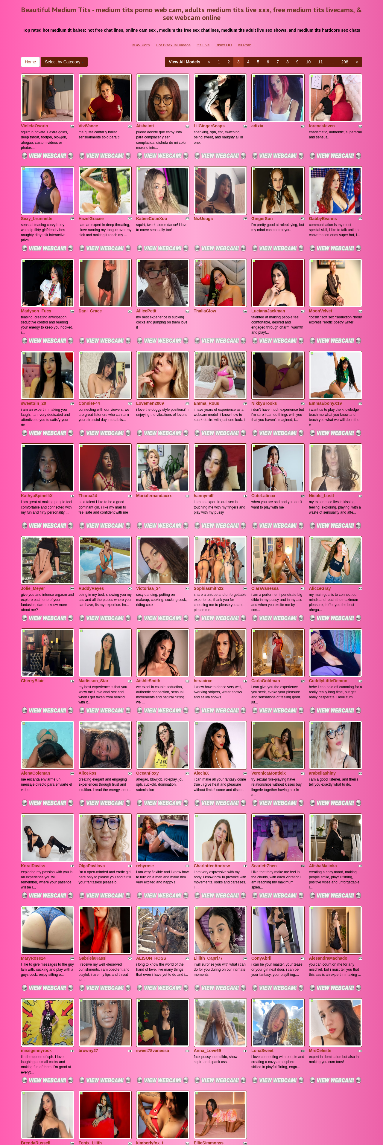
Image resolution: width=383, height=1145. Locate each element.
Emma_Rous (206, 365)
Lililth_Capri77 (208, 862)
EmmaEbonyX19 (325, 365)
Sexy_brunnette (36, 199)
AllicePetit (146, 282)
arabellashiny (322, 696)
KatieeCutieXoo (151, 199)
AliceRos (88, 696)
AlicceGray (320, 531)
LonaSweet (262, 945)
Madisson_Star (94, 614)
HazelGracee (91, 199)
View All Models (184, 61)
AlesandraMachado (328, 862)
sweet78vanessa (152, 945)
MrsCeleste (320, 945)
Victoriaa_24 (148, 531)
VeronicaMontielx (268, 696)
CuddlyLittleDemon (328, 614)
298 (344, 61)
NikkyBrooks (264, 365)
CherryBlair (32, 614)
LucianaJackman (268, 282)
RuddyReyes (91, 531)
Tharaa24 (88, 448)
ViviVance (88, 116)
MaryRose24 (33, 862)
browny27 (88, 945)
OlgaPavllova (92, 779)
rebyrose (145, 779)
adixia (257, 116)
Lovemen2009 (150, 365)
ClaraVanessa (265, 531)
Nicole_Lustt (321, 448)
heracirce (203, 614)
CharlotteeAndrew (212, 779)
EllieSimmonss (209, 1028)
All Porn (245, 45)
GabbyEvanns (323, 199)
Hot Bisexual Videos (173, 45)
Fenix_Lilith (90, 1028)
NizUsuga (203, 199)
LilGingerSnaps (209, 116)
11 (320, 61)
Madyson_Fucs (36, 282)
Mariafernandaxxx (154, 448)
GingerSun (262, 199)
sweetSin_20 (33, 365)
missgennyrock (36, 945)
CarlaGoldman (265, 614)
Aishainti (145, 116)
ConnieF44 (89, 365)
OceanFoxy (147, 696)
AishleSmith (148, 614)
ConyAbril (261, 862)
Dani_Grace (90, 282)
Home (30, 61)
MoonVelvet (320, 282)
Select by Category (64, 61)
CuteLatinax (263, 448)
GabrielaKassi (93, 862)
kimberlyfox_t (149, 1028)
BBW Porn (141, 45)
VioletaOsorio (34, 116)
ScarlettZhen (264, 779)
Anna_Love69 (207, 945)
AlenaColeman (35, 696)
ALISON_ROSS (151, 862)
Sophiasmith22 (209, 531)
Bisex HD (223, 45)
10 (308, 61)
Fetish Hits (235, 1136)
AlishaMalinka (323, 779)
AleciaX (201, 696)
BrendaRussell (35, 1028)
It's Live (203, 45)
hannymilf (204, 448)
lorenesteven (322, 116)
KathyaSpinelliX (37, 448)
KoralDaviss (33, 779)
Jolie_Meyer (33, 531)
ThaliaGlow (205, 282)
